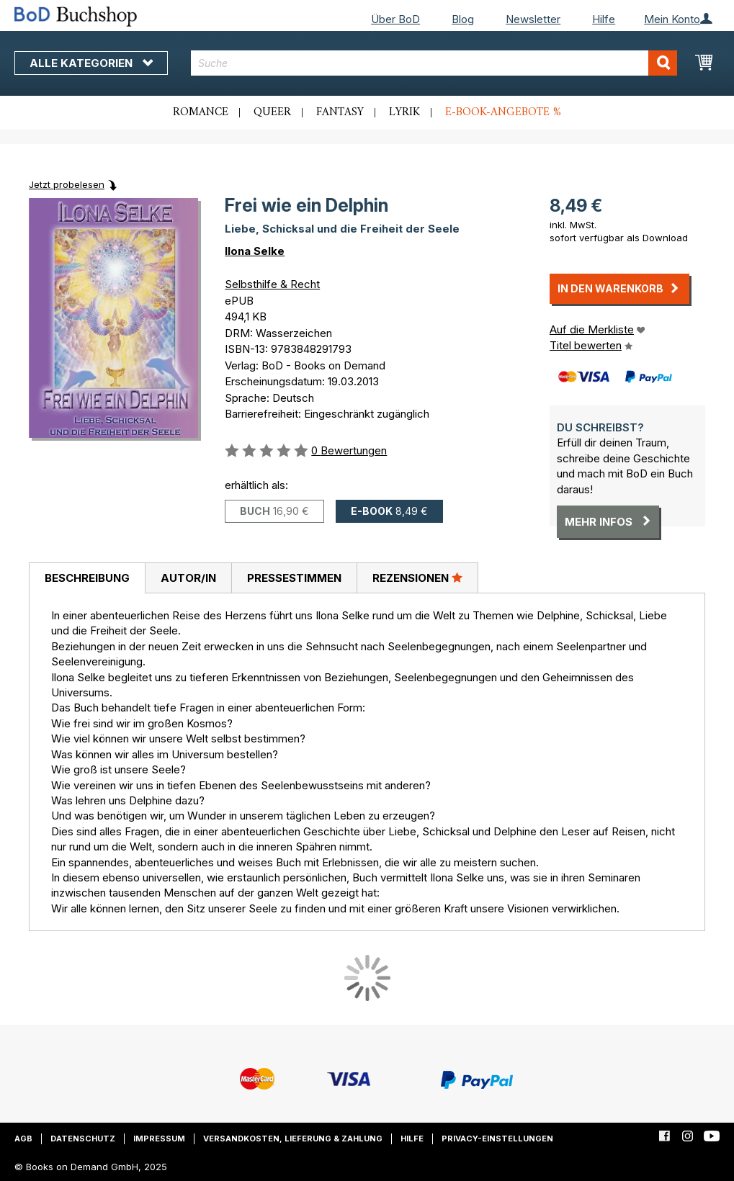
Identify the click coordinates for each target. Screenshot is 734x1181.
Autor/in (188, 578)
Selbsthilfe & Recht (272, 284)
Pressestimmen (294, 578)
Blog (463, 19)
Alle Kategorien (91, 63)
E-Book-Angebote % (503, 112)
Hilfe (603, 19)
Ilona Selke (255, 251)
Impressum (159, 1138)
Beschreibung (87, 578)
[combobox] (434, 63)
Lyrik (404, 112)
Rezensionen (417, 577)
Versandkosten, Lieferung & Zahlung (292, 1138)
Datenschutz (82, 1138)
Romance (200, 112)
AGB (23, 1138)
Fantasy (340, 112)
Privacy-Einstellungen (497, 1138)
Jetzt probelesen (66, 184)
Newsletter (533, 19)
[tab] (87, 578)
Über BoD (395, 19)
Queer (272, 112)
